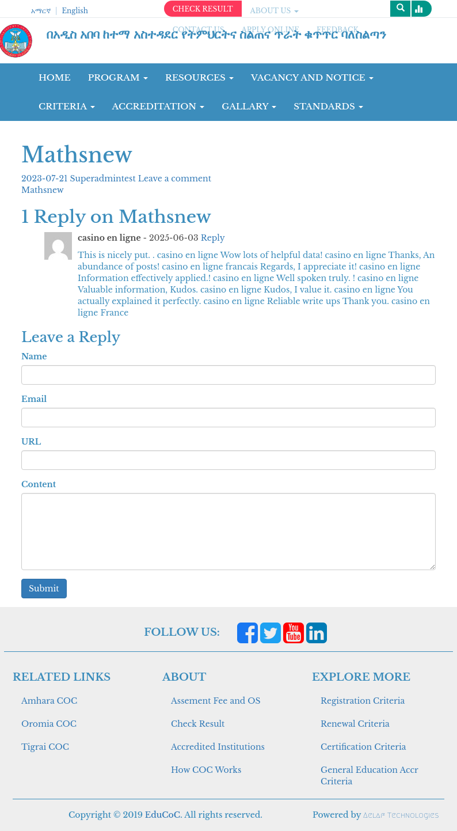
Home (55, 77)
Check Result (197, 724)
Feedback (338, 29)
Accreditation (158, 106)
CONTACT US (198, 29)
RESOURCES (199, 77)
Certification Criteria (363, 747)
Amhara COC (49, 701)
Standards (328, 106)
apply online (270, 29)
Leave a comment (174, 178)
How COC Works (206, 770)
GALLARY (249, 106)
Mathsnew (42, 190)
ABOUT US (274, 10)
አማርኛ (41, 10)
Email (34, 399)
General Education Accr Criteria (369, 776)
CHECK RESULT (203, 9)
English (74, 10)
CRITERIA (67, 106)
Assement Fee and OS (216, 701)
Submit (44, 588)
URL (31, 442)
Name (34, 356)
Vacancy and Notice (312, 77)
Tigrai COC (45, 747)
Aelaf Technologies (401, 815)
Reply (213, 238)
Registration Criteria (363, 701)
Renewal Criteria (355, 724)
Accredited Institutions (218, 747)
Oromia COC (49, 724)
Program (118, 77)
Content (38, 484)
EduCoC (162, 815)
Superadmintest (104, 178)
